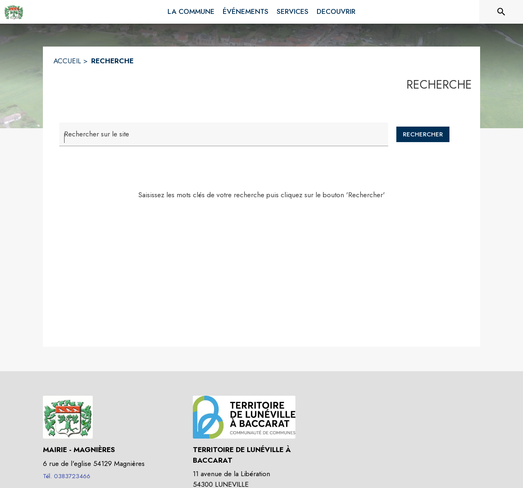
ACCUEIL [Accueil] (67, 61)
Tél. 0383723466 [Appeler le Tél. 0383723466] (66, 476)
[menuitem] (191, 10)
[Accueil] (13, 12)
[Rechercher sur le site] (501, 12)
